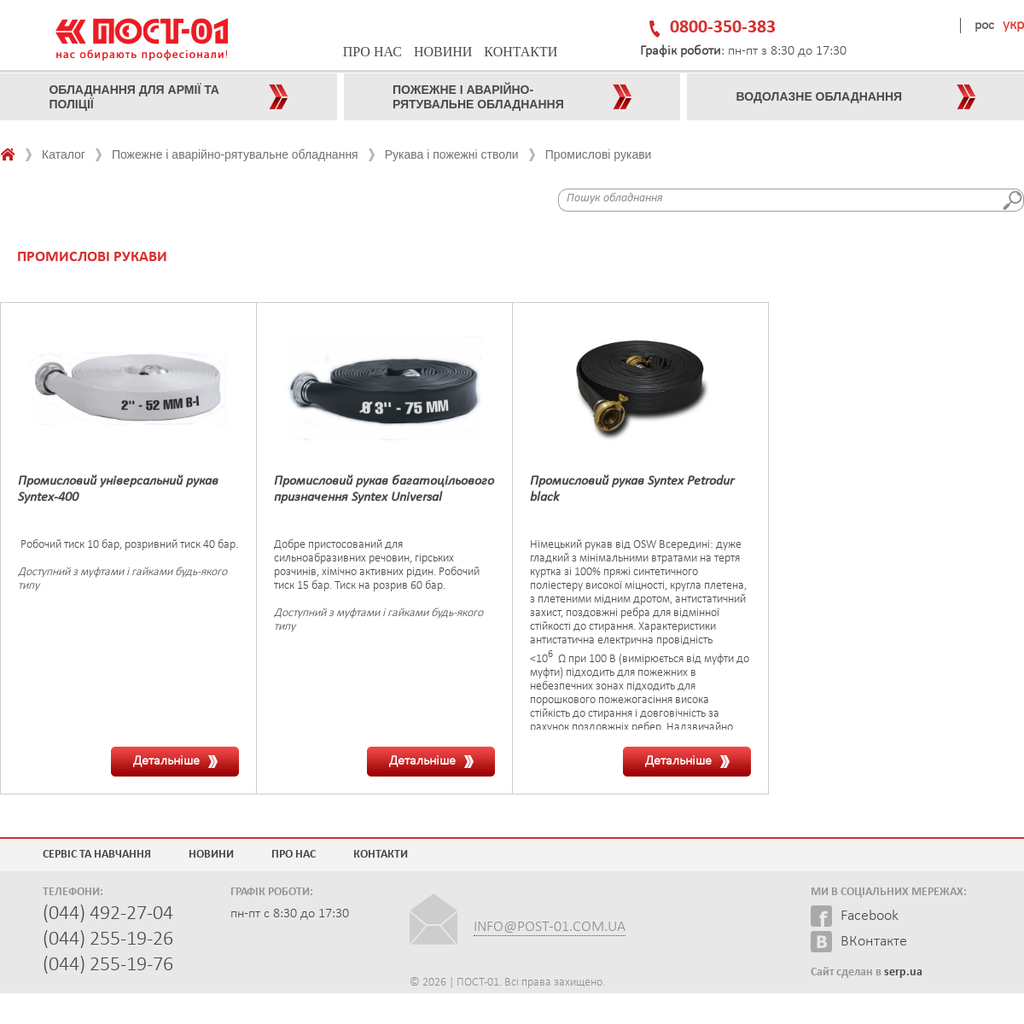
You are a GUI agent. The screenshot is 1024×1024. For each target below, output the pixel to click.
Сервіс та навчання (97, 854)
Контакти (520, 51)
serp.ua (903, 972)
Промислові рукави (598, 154)
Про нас (372, 51)
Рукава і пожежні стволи (452, 154)
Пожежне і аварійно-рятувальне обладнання (235, 154)
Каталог (63, 154)
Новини (443, 51)
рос (984, 25)
